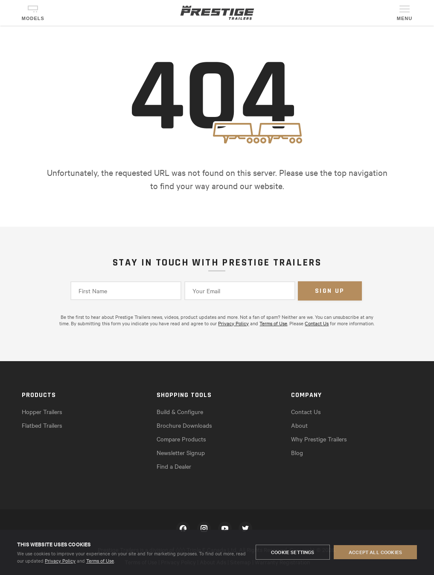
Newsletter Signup (181, 452)
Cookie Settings (292, 552)
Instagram (204, 528)
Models (33, 18)
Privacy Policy (60, 560)
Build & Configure (180, 411)
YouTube (225, 528)
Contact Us (317, 323)
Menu (404, 18)
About (299, 425)
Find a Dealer (174, 466)
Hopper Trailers (42, 411)
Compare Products (181, 439)
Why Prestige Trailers (319, 439)
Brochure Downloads (184, 425)
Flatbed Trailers (42, 425)
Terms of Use (100, 560)
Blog (297, 452)
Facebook (183, 528)
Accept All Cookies (375, 552)
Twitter (245, 528)
